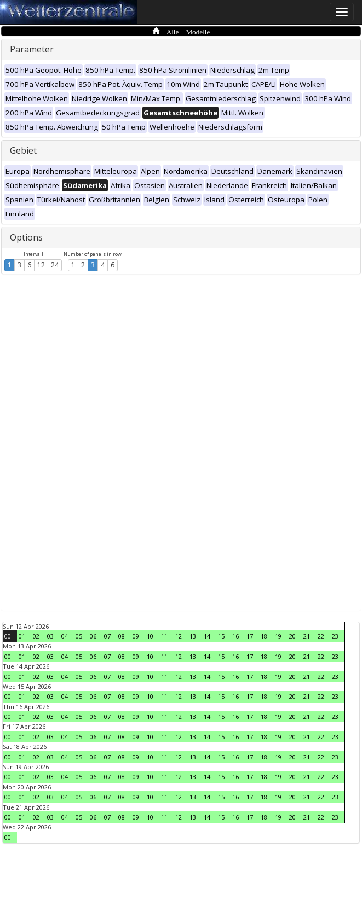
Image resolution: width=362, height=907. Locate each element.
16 (235, 636)
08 (121, 636)
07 (107, 636)
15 (221, 636)
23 (335, 636)
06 (93, 636)
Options (26, 237)
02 (36, 636)
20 (292, 636)
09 (136, 636)
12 (41, 265)
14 (207, 636)
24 (55, 265)
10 (150, 636)
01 (22, 636)
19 (278, 636)
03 (50, 636)
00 (7, 636)
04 (64, 636)
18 (264, 636)
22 (321, 636)
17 (249, 636)
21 (306, 636)
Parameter (32, 49)
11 (164, 636)
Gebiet (23, 150)
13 (192, 636)
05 (79, 636)
